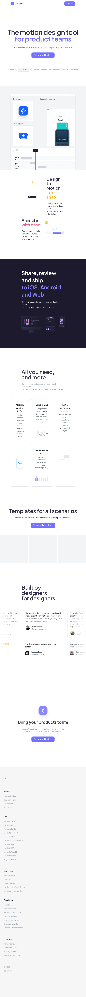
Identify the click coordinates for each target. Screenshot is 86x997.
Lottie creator (9, 803)
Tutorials (7, 879)
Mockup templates (11, 920)
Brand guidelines (10, 951)
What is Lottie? (10, 875)
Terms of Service (10, 947)
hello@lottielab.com (12, 955)
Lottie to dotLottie (11, 833)
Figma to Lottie (10, 829)
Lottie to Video (10, 855)
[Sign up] (69, 3)
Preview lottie (9, 821)
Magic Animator (11, 859)
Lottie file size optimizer (13, 840)
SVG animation (10, 800)
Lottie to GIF (9, 844)
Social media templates (13, 927)
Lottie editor (9, 825)
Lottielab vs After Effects (14, 887)
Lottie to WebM (10, 852)
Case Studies (9, 883)
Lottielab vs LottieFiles (13, 891)
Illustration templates (12, 912)
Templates (8, 905)
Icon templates (10, 908)
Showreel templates (12, 924)
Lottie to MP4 (9, 848)
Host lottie (8, 807)
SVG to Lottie (9, 836)
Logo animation (10, 796)
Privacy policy (9, 944)
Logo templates (10, 916)
